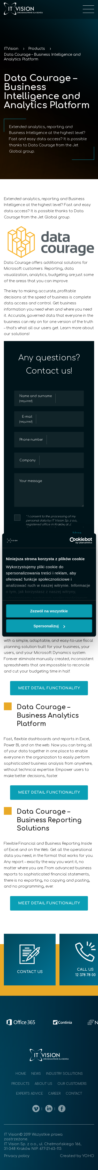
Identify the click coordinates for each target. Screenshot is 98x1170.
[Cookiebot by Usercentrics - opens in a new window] (70, 540)
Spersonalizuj (49, 626)
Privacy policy (16, 1156)
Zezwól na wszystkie (49, 611)
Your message (30, 481)
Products (20, 1084)
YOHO (88, 1156)
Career (54, 1093)
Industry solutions (64, 1074)
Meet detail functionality (49, 688)
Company (27, 460)
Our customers (72, 1084)
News (36, 1074)
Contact (74, 1093)
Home (21, 1074)
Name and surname (35, 398)
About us (43, 1084)
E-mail (25, 419)
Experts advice (29, 1093)
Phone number (31, 439)
